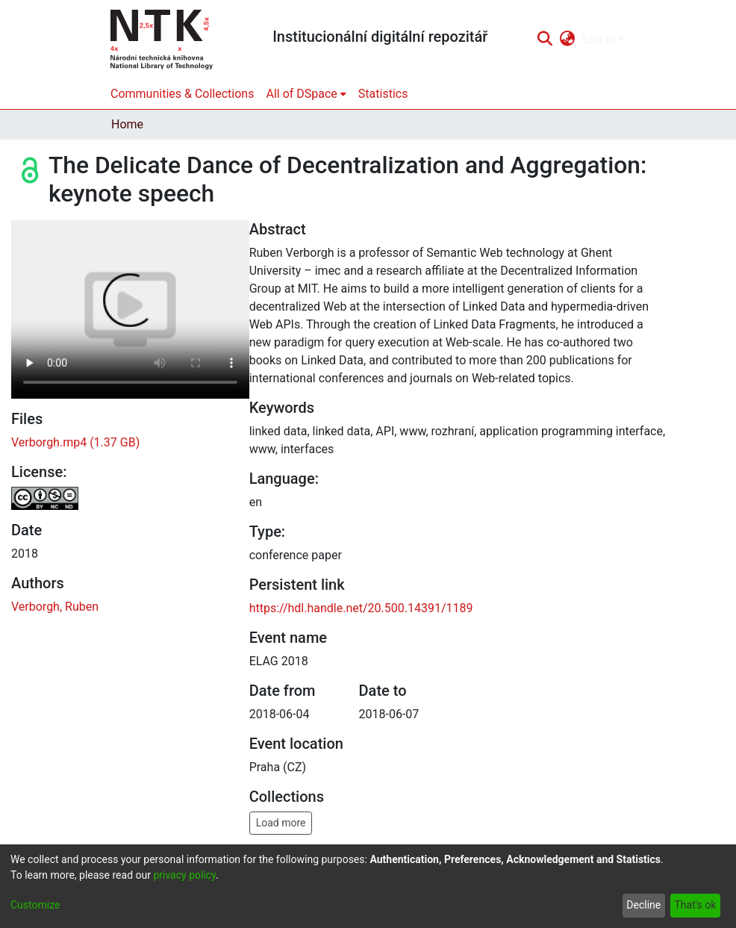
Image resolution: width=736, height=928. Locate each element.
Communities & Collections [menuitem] (182, 94)
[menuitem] (567, 40)
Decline (643, 905)
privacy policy (184, 875)
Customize (35, 905)
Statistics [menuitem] (383, 94)
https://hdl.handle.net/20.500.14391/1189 (361, 608)
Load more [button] (281, 823)
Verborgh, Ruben (55, 607)
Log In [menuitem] (598, 39)
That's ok (695, 905)
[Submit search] (544, 40)
